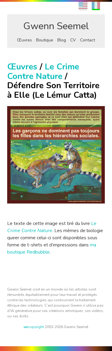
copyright (34, 326)
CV (73, 40)
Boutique (44, 40)
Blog (61, 40)
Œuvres (24, 40)
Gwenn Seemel (56, 26)
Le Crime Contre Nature (43, 71)
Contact (87, 40)
